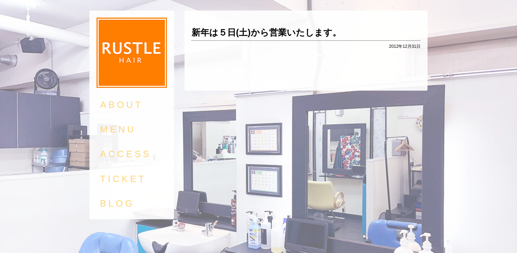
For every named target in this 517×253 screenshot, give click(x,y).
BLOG (117, 203)
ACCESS (125, 154)
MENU (118, 129)
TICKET (123, 179)
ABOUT (121, 104)
